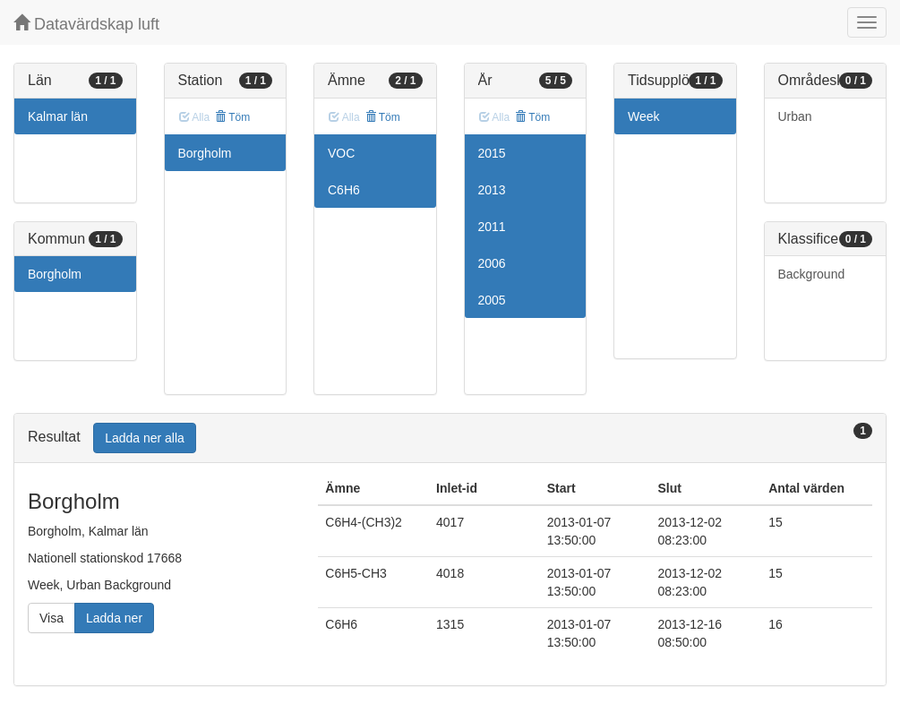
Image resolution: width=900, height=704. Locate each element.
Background (811, 274)
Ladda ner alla (144, 438)
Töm (232, 117)
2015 (492, 153)
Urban (795, 116)
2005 (492, 300)
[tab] (450, 438)
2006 (492, 263)
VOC (341, 153)
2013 (492, 190)
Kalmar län (58, 116)
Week (644, 116)
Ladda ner (114, 618)
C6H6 (344, 190)
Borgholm (54, 274)
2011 (492, 226)
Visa (51, 618)
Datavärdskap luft (86, 23)
